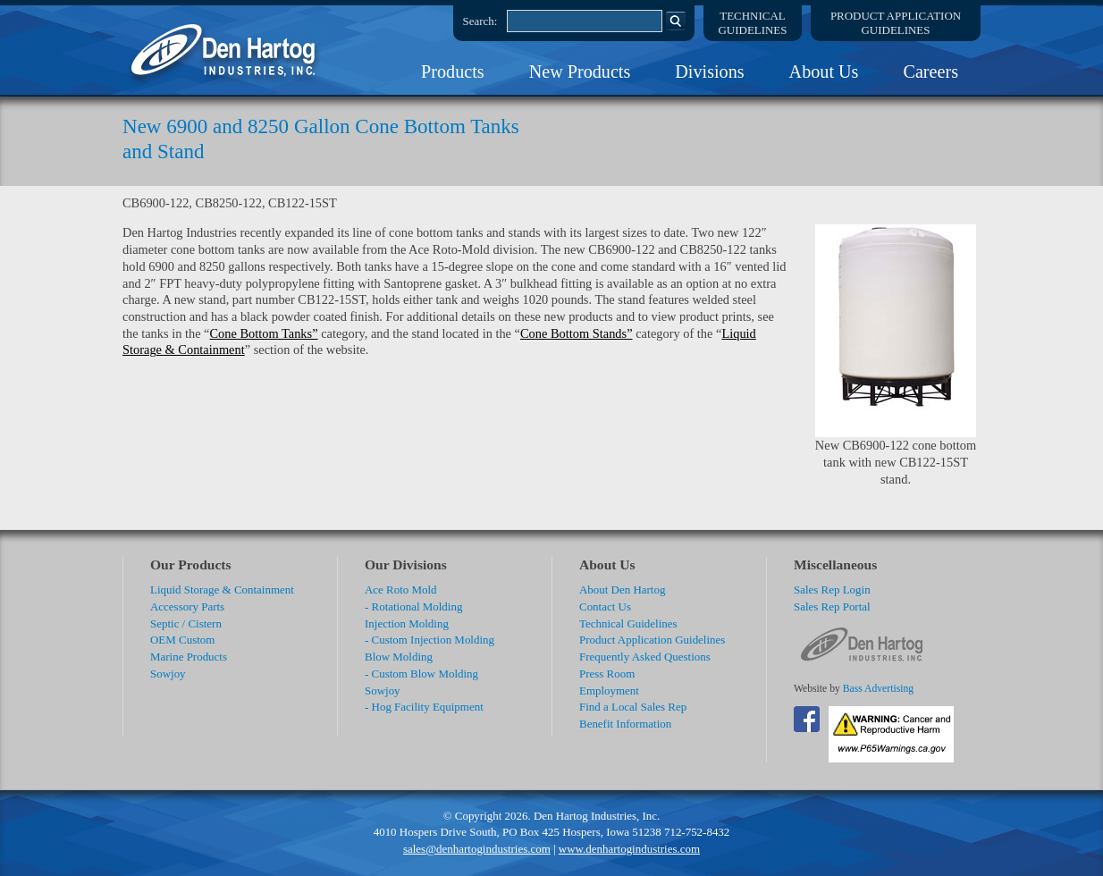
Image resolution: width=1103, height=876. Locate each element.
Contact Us (605, 606)
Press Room (607, 673)
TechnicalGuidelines (753, 23)
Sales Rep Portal (832, 606)
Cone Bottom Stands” (576, 333)
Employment (609, 690)
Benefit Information (625, 723)
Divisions (709, 71)
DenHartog (225, 50)
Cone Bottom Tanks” (264, 333)
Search (675, 20)
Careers (930, 71)
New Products (580, 71)
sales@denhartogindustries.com (477, 848)
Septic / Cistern (186, 623)
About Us (824, 71)
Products (452, 71)
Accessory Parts (187, 606)
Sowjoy (168, 673)
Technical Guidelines (628, 623)
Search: (480, 21)
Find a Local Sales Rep (632, 706)
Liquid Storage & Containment (222, 589)
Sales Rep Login (832, 589)
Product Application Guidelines (652, 639)
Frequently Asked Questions (645, 656)
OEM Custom (182, 639)
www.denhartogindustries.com (629, 848)
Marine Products (188, 656)
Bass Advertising (878, 689)
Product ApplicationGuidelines (895, 23)
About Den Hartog (622, 589)
